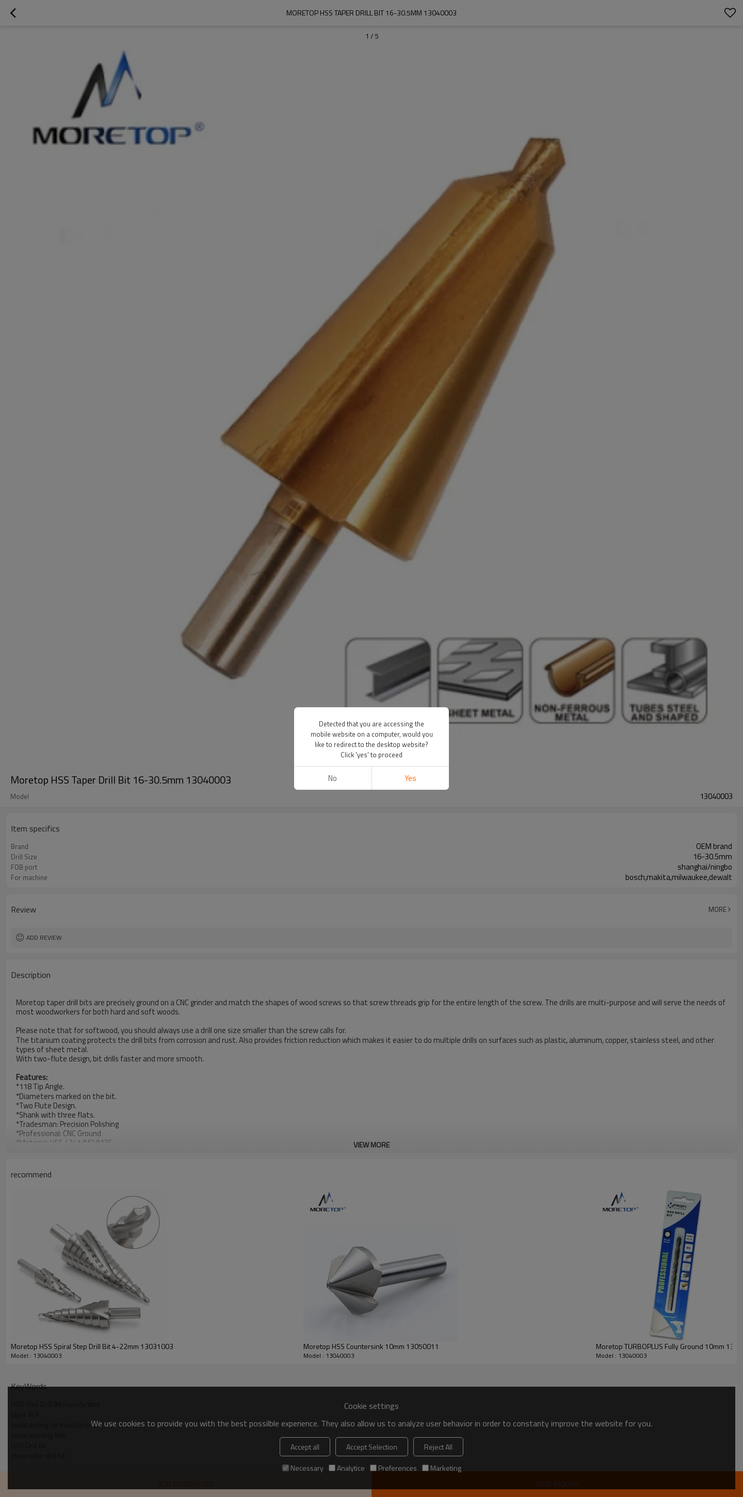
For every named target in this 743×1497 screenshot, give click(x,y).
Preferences (393, 1467)
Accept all (304, 1446)
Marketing (441, 1467)
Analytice (347, 1467)
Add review (44, 937)
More (717, 909)
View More (371, 1144)
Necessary (303, 1467)
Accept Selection (371, 1446)
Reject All (438, 1446)
